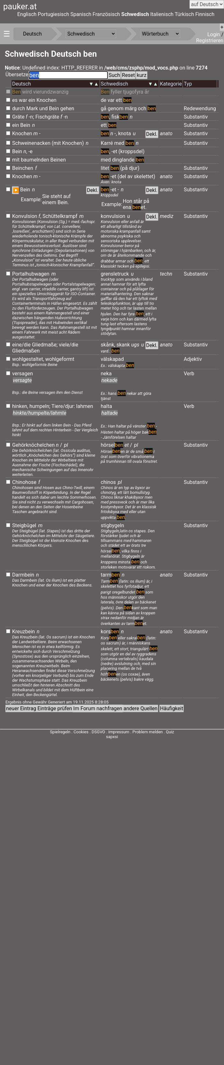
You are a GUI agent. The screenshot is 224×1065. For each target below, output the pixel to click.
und (43, 108)
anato (166, 133)
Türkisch (184, 14)
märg (131, 108)
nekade (109, 380)
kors (110, 631)
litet (105, 168)
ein (31, 100)
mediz (166, 216)
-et (114, 151)
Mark (32, 108)
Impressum (118, 731)
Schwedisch (135, 14)
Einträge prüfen (54, 708)
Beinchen (22, 168)
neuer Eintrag (21, 708)
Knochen (46, 100)
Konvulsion (24, 216)
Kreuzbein (23, 631)
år (147, 92)
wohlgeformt (59, 359)
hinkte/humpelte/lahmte (39, 413)
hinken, (20, 406)
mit (16, 160)
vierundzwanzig (50, 92)
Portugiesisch (53, 14)
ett (119, 100)
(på (124, 168)
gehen (67, 108)
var (111, 100)
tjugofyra (133, 92)
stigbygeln (112, 525)
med (119, 143)
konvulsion (113, 216)
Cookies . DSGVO (89, 731)
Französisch (106, 14)
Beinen (58, 160)
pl (66, 445)
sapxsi (112, 736)
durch (18, 108)
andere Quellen (140, 708)
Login (214, 34)
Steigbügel (24, 525)
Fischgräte (47, 117)
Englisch (26, 14)
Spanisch (80, 14)
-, (116, 133)
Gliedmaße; (45, 345)
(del (121, 176)
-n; (31, 117)
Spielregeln (60, 731)
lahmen (84, 406)
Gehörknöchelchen (33, 445)
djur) (134, 168)
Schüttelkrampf (60, 216)
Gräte (18, 117)
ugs (135, 345)
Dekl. (151, 134)
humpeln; (39, 406)
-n (65, 117)
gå (104, 108)
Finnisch (204, 14)
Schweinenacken (31, 143)
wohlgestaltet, (28, 359)
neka (106, 373)
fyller (116, 92)
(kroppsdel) (131, 151)
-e (30, 151)
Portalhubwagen (30, 274)
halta (106, 406)
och (142, 108)
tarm (110, 575)
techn (166, 274)
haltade (109, 413)
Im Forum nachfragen (97, 708)
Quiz (170, 731)
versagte (22, 380)
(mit (56, 143)
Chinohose (24, 482)
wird (27, 92)
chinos (108, 482)
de (104, 100)
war (23, 100)
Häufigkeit (171, 708)
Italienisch (161, 14)
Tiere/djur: (63, 406)
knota (124, 133)
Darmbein (23, 575)
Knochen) (73, 143)
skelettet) (144, 176)
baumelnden (35, 160)
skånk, (108, 345)
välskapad (112, 359)
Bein (54, 108)
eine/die (21, 345)
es (15, 100)
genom (115, 108)
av (129, 176)
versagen (22, 373)
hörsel (112, 445)
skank (123, 345)
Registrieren (209, 40)
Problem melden (148, 731)
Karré (107, 143)
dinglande (123, 160)
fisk (119, 117)
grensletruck (115, 274)
